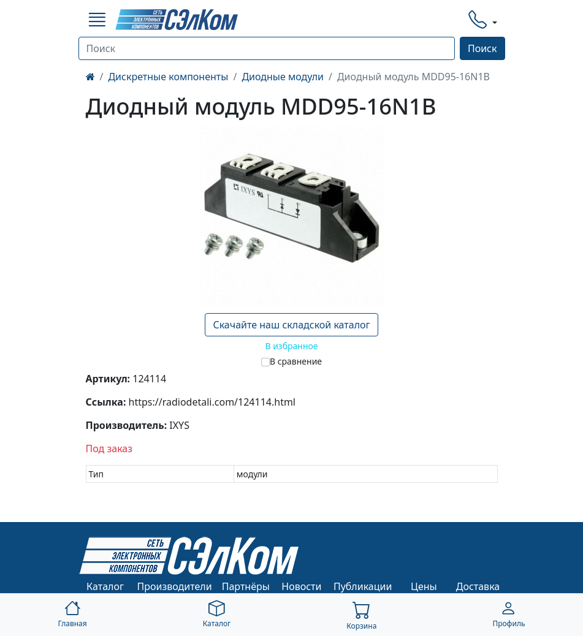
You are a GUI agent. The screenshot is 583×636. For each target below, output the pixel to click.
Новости (301, 586)
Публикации (362, 586)
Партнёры (246, 586)
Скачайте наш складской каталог (291, 324)
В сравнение (296, 361)
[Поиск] (266, 48)
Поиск (482, 48)
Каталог (105, 586)
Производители (174, 586)
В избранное (291, 346)
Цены (424, 586)
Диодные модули (283, 76)
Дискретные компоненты (168, 76)
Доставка (478, 586)
